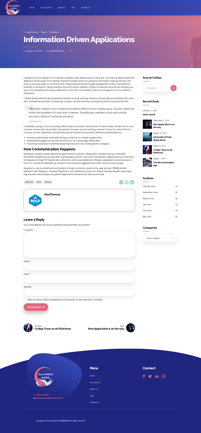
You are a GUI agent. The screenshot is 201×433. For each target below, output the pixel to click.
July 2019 (147, 204)
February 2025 (149, 186)
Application (32, 32)
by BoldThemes (56, 50)
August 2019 (148, 198)
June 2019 (147, 210)
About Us (61, 8)
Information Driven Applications (162, 138)
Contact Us (85, 8)
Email (27, 274)
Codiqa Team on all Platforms (162, 151)
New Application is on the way (163, 125)
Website (27, 286)
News (44, 32)
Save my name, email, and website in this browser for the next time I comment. (65, 299)
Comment (29, 230)
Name (28, 261)
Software (54, 32)
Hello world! (149, 114)
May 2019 (147, 217)
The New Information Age (163, 164)
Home (31, 8)
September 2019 (150, 192)
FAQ (73, 8)
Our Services (46, 8)
